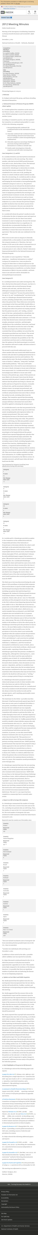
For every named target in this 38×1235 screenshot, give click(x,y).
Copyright (4, 1204)
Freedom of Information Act (9, 1195)
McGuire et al (12, 1111)
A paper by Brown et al (9, 1126)
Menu (35, 12)
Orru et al (23, 1114)
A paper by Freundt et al (9, 1142)
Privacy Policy (5, 1191)
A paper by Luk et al (8, 1074)
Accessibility (5, 1198)
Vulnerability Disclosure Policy (10, 1207)
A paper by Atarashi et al (9, 1152)
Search (29, 12)
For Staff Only (5, 1216)
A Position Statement (8, 1099)
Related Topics (5, 17)
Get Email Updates (6, 1219)
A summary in (14, 1089)
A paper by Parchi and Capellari (11, 1163)
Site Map (4, 1213)
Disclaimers (4, 1201)
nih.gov (17, 3)
